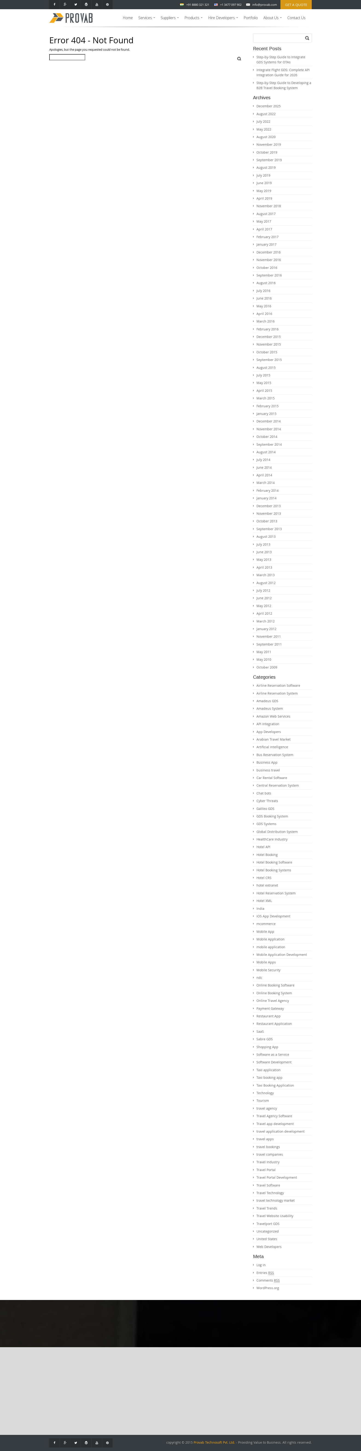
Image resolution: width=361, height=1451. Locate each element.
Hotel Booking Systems (273, 870)
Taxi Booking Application (275, 1085)
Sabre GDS (264, 1039)
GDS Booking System (272, 816)
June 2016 (264, 298)
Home (128, 17)
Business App (266, 762)
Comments (268, 1280)
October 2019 (266, 152)
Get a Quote (296, 4)
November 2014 (268, 429)
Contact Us (296, 17)
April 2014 (264, 475)
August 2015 (266, 367)
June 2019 (264, 183)
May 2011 (263, 652)
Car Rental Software (271, 778)
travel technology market (275, 1200)
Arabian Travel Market (273, 739)
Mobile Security (268, 970)
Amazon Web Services (273, 716)
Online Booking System (274, 993)
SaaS (260, 1031)
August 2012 (266, 583)
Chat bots (263, 793)
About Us (273, 20)
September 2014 (269, 444)
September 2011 (269, 644)
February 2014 (267, 490)
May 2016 (263, 306)
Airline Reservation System (277, 693)
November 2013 (268, 513)
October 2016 (266, 267)
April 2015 (264, 390)
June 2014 (264, 467)
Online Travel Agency (272, 1000)
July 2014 (263, 459)
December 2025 (268, 106)
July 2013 (263, 544)
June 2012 (264, 598)
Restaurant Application (274, 1023)
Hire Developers (223, 20)
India (260, 908)
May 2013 (263, 559)
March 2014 (265, 482)
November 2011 (268, 636)
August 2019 (266, 167)
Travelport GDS (267, 1223)
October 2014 (266, 436)
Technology (265, 1093)
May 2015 (263, 383)
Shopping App (267, 1047)
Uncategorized (267, 1231)
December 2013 (268, 506)
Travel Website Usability (274, 1216)
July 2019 (263, 175)
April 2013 (264, 567)
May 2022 (263, 129)
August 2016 (266, 283)
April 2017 (264, 229)
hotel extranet (267, 885)
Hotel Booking (267, 854)
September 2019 (269, 160)
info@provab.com (264, 5)
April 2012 (264, 613)
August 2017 (266, 214)
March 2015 (265, 398)
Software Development (273, 1062)
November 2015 (268, 344)
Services (147, 20)
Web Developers (269, 1247)
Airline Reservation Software (278, 685)
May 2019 (263, 191)
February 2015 (267, 406)
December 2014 (268, 421)
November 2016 (268, 260)
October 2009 (266, 667)
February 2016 (267, 329)
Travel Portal (266, 1170)
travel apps (265, 1139)
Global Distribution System (277, 831)
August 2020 (266, 137)
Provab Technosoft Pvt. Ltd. (214, 1442)
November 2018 (268, 206)
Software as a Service (272, 1054)
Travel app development (275, 1124)
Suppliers (170, 20)
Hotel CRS (263, 877)
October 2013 (266, 521)
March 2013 (265, 575)
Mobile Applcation (270, 939)
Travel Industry (267, 1162)
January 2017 (266, 244)
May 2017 (263, 221)
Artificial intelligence (272, 747)
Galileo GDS (265, 808)
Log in (261, 1265)
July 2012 (263, 590)
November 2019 (268, 144)
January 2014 (266, 498)
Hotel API (263, 847)
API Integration (267, 724)
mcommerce (266, 924)
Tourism (262, 1100)
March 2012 (265, 621)
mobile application (270, 947)
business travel (268, 770)
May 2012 (263, 606)
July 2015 (263, 375)
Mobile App (265, 931)
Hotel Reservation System (276, 893)
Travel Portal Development (276, 1177)
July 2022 (263, 121)
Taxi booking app (269, 1077)
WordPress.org (267, 1288)
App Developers (268, 732)
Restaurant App (268, 1016)
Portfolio (251, 17)
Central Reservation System (277, 785)
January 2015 (266, 413)
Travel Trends (266, 1208)
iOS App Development (273, 916)
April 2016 (264, 313)
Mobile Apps (266, 962)
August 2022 (266, 114)
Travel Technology (270, 1193)
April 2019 (264, 198)
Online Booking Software (275, 985)
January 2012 (266, 629)
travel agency (266, 1108)
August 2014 (266, 452)
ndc (259, 977)
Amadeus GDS (267, 701)
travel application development (280, 1131)
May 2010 (263, 659)
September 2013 (269, 529)
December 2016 (268, 252)
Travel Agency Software (274, 1116)
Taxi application (268, 1070)
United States (266, 1239)
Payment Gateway (270, 1008)
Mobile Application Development (281, 954)
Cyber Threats (267, 801)
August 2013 (266, 536)
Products (194, 20)
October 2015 (266, 352)
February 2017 (267, 237)
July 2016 (263, 290)
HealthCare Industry (272, 839)
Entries (265, 1273)
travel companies (269, 1154)
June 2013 (264, 552)
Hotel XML (264, 901)
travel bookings (268, 1147)
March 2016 (265, 321)
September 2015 (269, 360)
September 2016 (269, 275)
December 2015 (268, 336)
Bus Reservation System (274, 755)
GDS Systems (266, 824)
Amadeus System (269, 708)
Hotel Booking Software (274, 862)
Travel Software (268, 1185)
